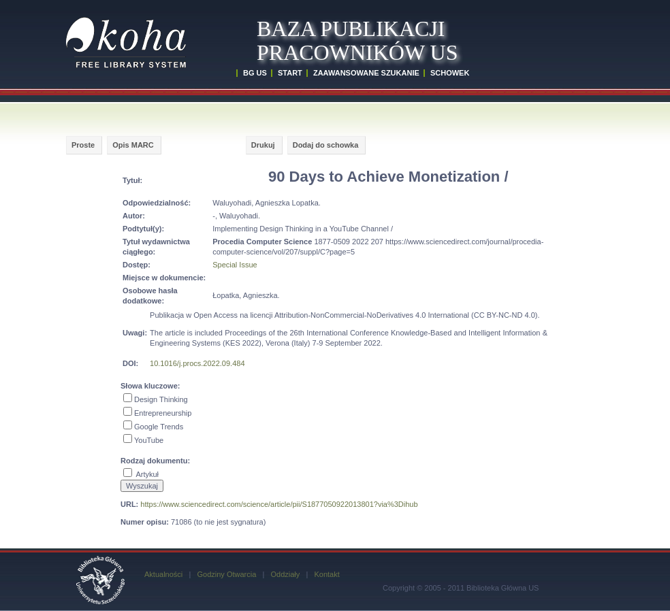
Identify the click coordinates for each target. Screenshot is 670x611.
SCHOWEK (449, 73)
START (290, 73)
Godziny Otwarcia (226, 574)
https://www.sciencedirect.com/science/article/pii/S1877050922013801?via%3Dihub (278, 504)
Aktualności (163, 574)
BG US (255, 73)
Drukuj (263, 145)
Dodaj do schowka (326, 145)
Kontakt (326, 574)
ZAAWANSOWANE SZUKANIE (366, 73)
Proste (83, 145)
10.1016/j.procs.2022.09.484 (197, 363)
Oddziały (285, 574)
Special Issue (234, 265)
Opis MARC (133, 145)
